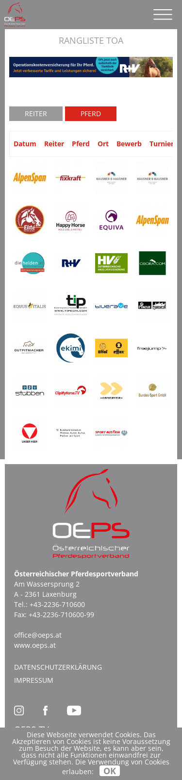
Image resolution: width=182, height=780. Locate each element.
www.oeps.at (35, 645)
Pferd (91, 113)
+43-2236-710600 (57, 604)
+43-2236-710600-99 (61, 614)
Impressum (33, 680)
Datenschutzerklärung (58, 667)
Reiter (36, 113)
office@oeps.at (38, 635)
